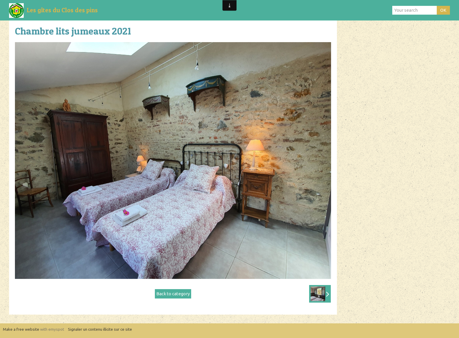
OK (443, 10)
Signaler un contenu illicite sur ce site (100, 329)
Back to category (173, 293)
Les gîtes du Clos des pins (62, 10)
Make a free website (21, 329)
